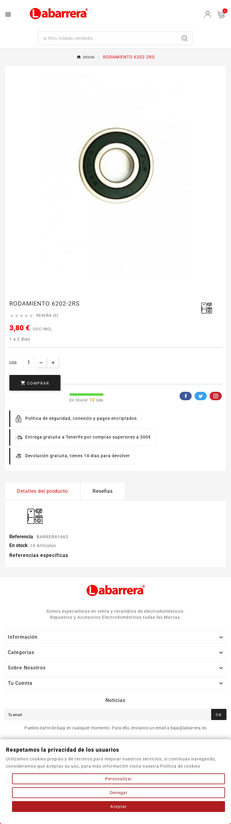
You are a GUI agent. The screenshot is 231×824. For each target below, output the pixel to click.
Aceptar (118, 806)
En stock (18, 545)
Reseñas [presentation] (103, 491)
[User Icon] (207, 14)
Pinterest (216, 396)
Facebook (186, 396)
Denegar (119, 792)
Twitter (201, 396)
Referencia (21, 536)
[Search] (185, 38)
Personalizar (118, 778)
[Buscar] (107, 38)
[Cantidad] (28, 362)
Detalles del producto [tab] (42, 491)
